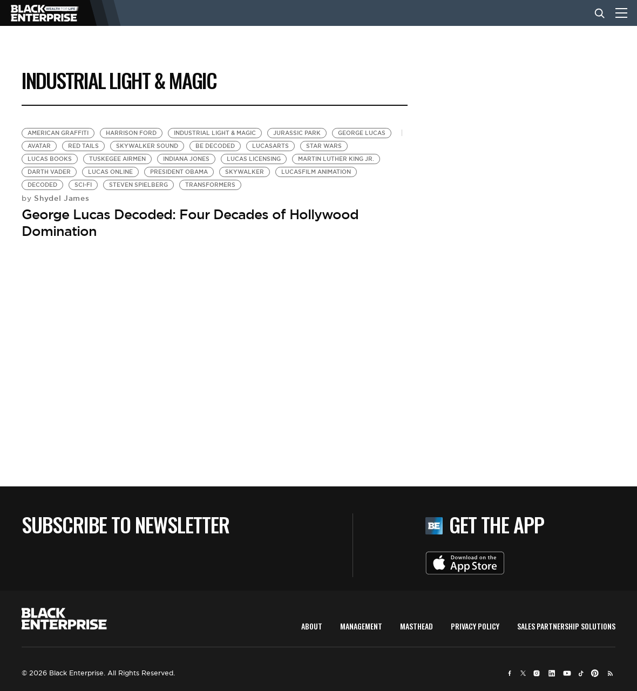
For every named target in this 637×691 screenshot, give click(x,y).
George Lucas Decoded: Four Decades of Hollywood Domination (190, 223)
